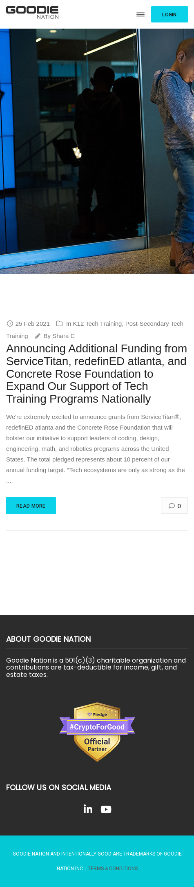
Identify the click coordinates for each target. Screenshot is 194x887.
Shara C (63, 335)
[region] (97, 151)
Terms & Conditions (113, 868)
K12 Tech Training (97, 323)
